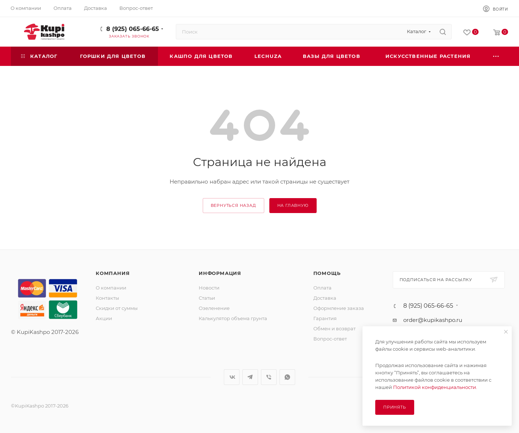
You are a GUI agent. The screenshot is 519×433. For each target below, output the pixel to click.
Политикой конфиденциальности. (435, 387)
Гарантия (325, 318)
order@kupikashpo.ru (432, 319)
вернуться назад (233, 205)
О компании (111, 288)
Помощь (327, 273)
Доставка (324, 298)
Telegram (250, 377)
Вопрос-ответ (330, 339)
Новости (209, 288)
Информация (220, 273)
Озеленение (214, 308)
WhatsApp (287, 377)
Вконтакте (231, 377)
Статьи (207, 298)
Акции (104, 318)
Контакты (107, 298)
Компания (113, 273)
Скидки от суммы (117, 308)
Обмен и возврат (334, 328)
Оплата (322, 288)
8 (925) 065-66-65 (132, 28)
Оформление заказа (338, 308)
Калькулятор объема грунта (233, 318)
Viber (269, 377)
